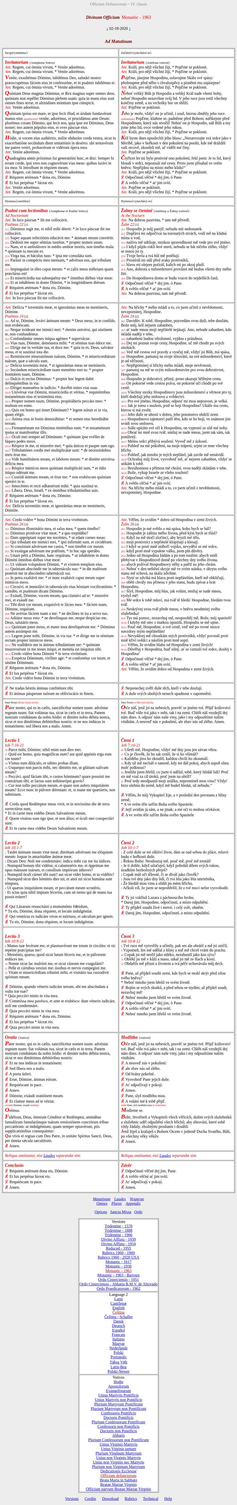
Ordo (138, 1212)
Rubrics (131, 1499)
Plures (117, 1203)
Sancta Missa (120, 1212)
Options (101, 1212)
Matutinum (101, 1199)
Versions (72, 1499)
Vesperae (137, 1199)
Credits (90, 1499)
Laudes (49, 1155)
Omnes (101, 1203)
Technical (150, 1499)
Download (110, 1499)
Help (168, 1499)
